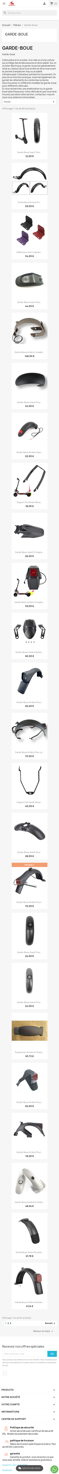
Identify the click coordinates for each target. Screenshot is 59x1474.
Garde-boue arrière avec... (29, 452)
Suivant (50, 1323)
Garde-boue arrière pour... (29, 702)
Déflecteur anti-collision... (29, 252)
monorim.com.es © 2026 (14, 1465)
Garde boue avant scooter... (29, 1252)
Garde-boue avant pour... (29, 302)
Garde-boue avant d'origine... (29, 552)
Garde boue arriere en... (29, 202)
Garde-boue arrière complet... (30, 352)
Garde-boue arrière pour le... (29, 752)
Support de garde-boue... (29, 502)
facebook (7, 1470)
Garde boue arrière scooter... (29, 1302)
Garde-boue (16, 34)
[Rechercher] (29, 13)
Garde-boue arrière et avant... (29, 1202)
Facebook (4, 1373)
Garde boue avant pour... (29, 152)
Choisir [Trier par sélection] (29, 102)
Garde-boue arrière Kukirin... (30, 652)
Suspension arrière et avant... (29, 1052)
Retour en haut (43, 1331)
